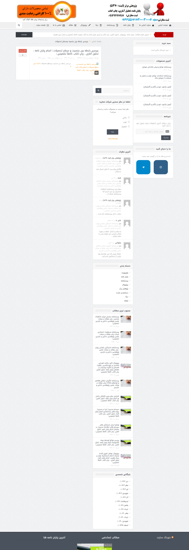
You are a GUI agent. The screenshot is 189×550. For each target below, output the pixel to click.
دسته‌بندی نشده (162, 247)
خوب (165, 77)
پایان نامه (128, 25)
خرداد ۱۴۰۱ (165, 464)
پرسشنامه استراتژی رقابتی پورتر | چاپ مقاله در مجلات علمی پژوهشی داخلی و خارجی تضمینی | (148, 163)
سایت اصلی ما (146, 25)
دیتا (99, 25)
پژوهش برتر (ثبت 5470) (114, 58)
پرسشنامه (112, 25)
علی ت (158, 175)
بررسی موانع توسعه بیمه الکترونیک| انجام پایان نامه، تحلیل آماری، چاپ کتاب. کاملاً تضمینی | (147, 397)
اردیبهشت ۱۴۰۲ (163, 456)
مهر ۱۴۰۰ (165, 468)
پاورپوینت (165, 227)
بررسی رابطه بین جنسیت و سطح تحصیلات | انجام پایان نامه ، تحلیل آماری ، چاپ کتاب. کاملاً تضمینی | (95, 52)
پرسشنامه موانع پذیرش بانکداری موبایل (31, 68)
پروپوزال (85, 25)
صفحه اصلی (164, 25)
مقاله (72, 25)
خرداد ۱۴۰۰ (165, 472)
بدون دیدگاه (71, 58)
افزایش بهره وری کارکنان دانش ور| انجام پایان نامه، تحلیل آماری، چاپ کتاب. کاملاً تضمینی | (147, 353)
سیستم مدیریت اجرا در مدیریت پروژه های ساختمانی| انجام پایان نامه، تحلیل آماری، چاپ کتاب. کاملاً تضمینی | (147, 367)
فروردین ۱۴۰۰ (164, 476)
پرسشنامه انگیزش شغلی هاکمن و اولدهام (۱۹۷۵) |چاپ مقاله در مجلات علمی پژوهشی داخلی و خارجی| (147, 339)
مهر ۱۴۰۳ (165, 440)
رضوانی (158, 197)
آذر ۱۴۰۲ (166, 452)
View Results (153, 93)
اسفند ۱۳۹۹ (164, 480)
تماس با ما (59, 25)
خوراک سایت (164, 492)
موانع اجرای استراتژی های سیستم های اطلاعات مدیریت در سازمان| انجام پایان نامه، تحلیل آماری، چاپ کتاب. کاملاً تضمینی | (147, 383)
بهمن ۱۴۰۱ (165, 460)
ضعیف (164, 81)
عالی (165, 72)
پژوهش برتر (85, 58)
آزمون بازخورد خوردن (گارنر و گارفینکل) (30, 92)
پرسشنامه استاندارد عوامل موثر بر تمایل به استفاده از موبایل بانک (30, 80)
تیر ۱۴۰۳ (166, 444)
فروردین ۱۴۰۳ (164, 448)
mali (159, 132)
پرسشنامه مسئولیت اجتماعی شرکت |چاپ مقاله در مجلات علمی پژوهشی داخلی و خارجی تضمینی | (147, 290)
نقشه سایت (42, 25)
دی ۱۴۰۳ (166, 436)
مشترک (34, 151)
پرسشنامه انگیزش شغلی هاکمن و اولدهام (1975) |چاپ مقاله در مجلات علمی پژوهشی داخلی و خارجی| (148, 203)
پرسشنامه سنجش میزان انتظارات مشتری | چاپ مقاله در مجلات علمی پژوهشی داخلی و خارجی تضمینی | (148, 118)
